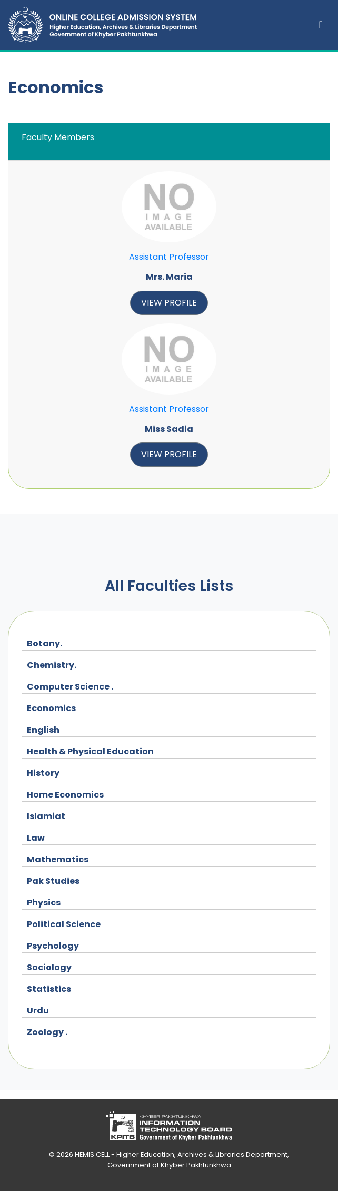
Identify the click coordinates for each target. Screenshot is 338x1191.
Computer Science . (70, 687)
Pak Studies (53, 881)
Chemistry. (51, 665)
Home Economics (65, 795)
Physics (44, 903)
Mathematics (57, 859)
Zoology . (47, 1032)
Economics (51, 708)
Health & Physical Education (90, 751)
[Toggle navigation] (321, 25)
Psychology (53, 946)
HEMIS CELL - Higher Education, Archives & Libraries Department (181, 1154)
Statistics (49, 989)
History (43, 773)
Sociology (49, 967)
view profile (169, 303)
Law (36, 838)
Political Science (64, 924)
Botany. (44, 643)
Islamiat (46, 816)
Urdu (38, 1011)
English (43, 730)
